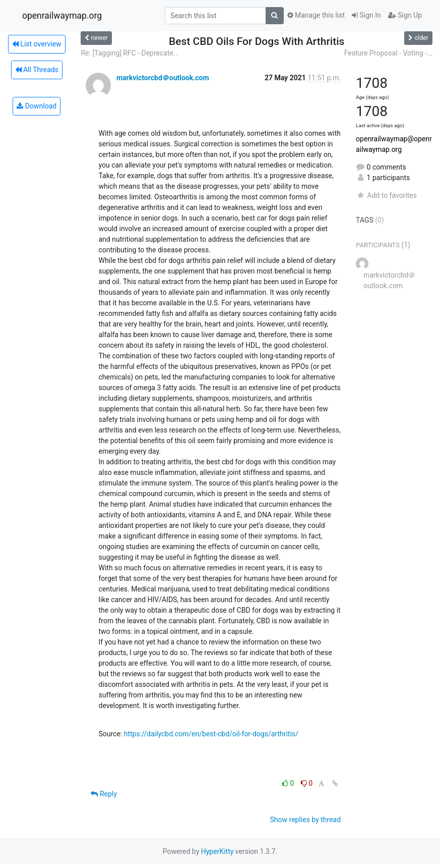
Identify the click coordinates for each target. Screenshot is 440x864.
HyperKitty (217, 851)
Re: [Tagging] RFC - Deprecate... (130, 53)
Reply (103, 794)
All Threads (36, 70)
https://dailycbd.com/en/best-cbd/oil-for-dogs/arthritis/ (211, 734)
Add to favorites (386, 195)
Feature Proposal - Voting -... (388, 53)
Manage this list (316, 15)
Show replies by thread (305, 820)
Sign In (366, 15)
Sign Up (405, 15)
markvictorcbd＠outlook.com (162, 78)
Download (36, 106)
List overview (36, 44)
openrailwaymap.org (62, 16)
